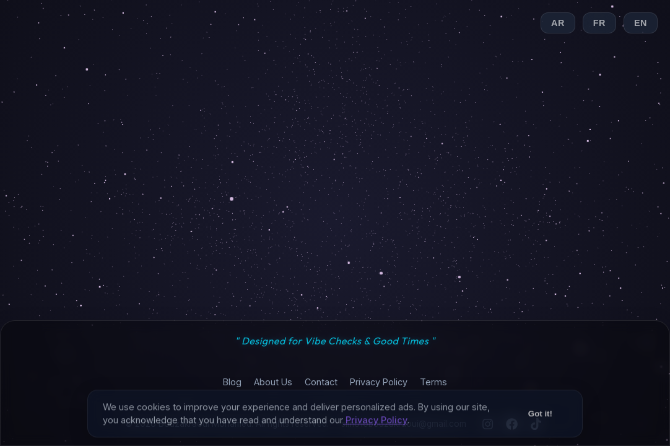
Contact (321, 382)
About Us (273, 382)
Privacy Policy (378, 382)
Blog (232, 382)
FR (599, 23)
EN (640, 23)
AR (558, 23)
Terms (433, 382)
